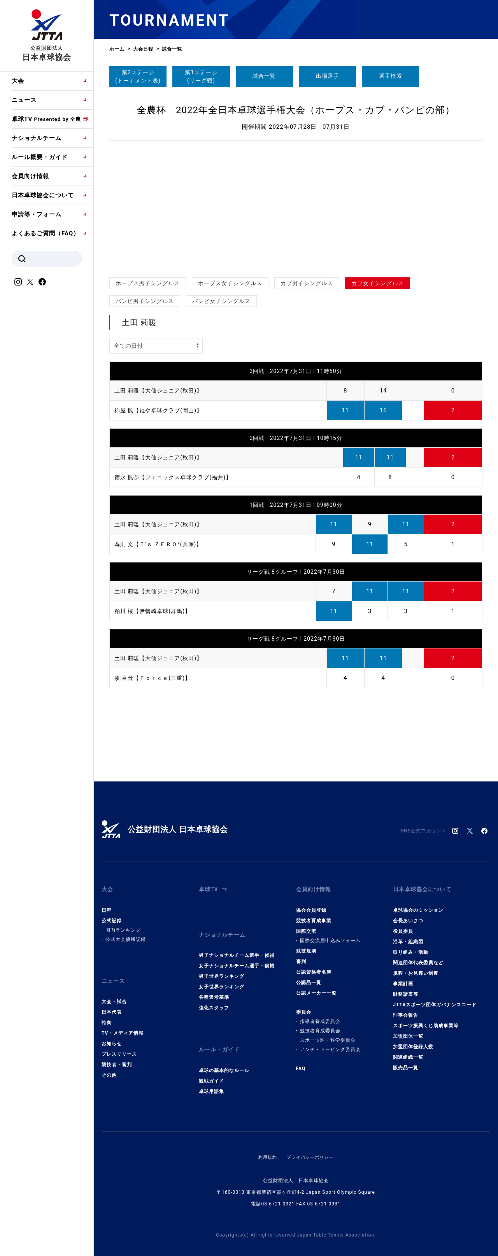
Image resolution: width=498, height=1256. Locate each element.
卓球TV (46, 119)
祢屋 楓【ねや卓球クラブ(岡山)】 (161, 410)
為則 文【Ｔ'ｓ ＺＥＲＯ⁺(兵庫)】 (161, 544)
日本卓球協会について (43, 195)
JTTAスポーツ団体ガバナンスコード (435, 1000)
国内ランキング (123, 925)
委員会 (303, 1007)
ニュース (24, 99)
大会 (18, 80)
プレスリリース (119, 1045)
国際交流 (306, 926)
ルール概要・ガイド (40, 157)
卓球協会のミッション (418, 905)
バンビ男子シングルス (145, 301)
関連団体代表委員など (418, 958)
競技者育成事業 (313, 916)
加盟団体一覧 (408, 1031)
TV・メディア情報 (123, 1024)
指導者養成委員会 (320, 1017)
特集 (107, 1013)
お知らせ (112, 1034)
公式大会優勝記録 (125, 934)
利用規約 (266, 1143)
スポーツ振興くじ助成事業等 (426, 1021)
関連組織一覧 (408, 1052)
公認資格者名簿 (313, 967)
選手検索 (390, 76)
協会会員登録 (311, 905)
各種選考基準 (214, 988)
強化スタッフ (214, 999)
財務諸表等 (405, 989)
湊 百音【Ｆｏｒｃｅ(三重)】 (155, 677)
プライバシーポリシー (311, 1143)
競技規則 (306, 946)
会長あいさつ (408, 916)
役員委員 (403, 926)
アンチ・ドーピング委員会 (330, 1045)
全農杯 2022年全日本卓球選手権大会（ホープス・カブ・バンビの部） (296, 110)
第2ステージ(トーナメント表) (138, 76)
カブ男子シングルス (307, 283)
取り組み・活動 (410, 947)
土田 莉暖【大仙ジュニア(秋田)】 (161, 390)
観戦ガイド (211, 1067)
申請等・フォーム (36, 214)
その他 (109, 1066)
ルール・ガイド (220, 1038)
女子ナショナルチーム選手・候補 (237, 957)
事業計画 (403, 979)
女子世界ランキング (221, 978)
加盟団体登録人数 (413, 1042)
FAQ (301, 1064)
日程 (107, 905)
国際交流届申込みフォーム (330, 936)
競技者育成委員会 (320, 1026)
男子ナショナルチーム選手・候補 (237, 946)
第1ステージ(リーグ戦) (201, 76)
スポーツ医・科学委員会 (328, 1035)
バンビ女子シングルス (221, 301)
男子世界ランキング (221, 967)
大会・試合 (114, 992)
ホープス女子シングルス (230, 283)
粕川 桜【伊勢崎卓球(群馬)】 (155, 611)
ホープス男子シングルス (148, 283)
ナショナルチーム (36, 138)
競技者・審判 (117, 1055)
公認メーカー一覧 (316, 988)
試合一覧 (264, 76)
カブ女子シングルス (377, 283)
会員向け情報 (30, 176)
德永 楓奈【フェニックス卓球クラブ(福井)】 (176, 477)
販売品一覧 (405, 1063)
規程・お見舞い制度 (415, 968)
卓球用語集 (211, 1078)
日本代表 (112, 1003)
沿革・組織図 (408, 937)
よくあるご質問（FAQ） (45, 233)
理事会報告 (405, 1010)
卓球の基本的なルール (224, 1057)
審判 (301, 957)
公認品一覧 (308, 978)
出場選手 (327, 76)
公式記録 (112, 916)
